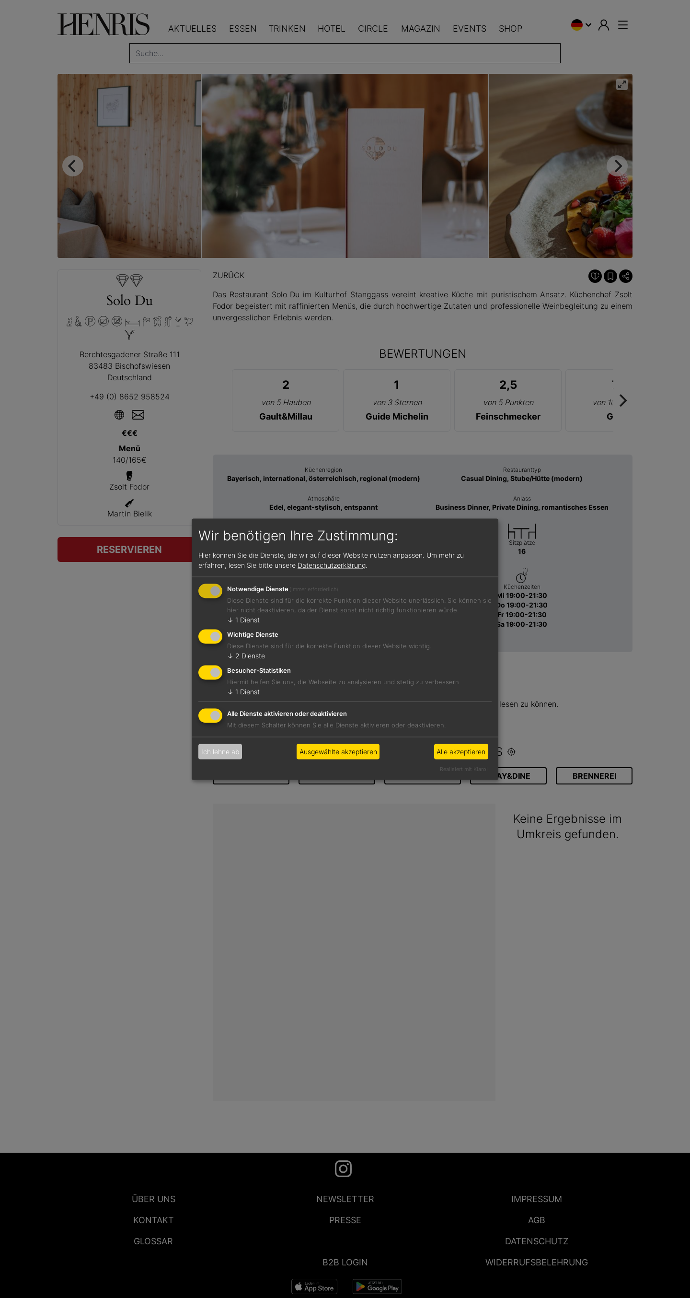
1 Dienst (243, 620)
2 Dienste (246, 656)
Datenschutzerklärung (332, 565)
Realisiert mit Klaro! (464, 768)
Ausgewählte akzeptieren (338, 752)
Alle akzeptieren (461, 752)
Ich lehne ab (220, 752)
